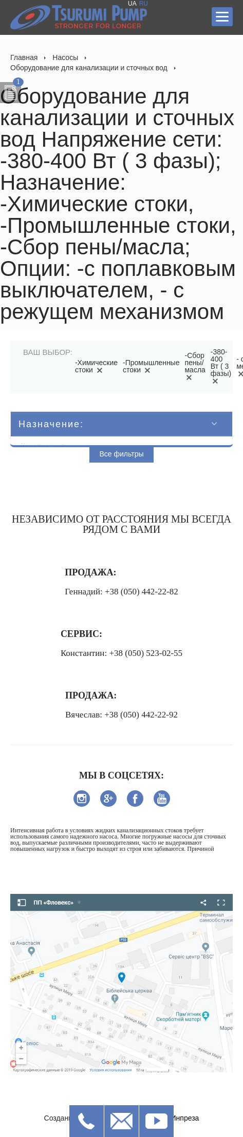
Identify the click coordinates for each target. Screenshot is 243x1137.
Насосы (65, 57)
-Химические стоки (96, 366)
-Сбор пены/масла (194, 366)
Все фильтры (122, 454)
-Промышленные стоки (151, 366)
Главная (24, 57)
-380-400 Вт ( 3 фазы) (221, 366)
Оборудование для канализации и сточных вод (88, 67)
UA (132, 4)
